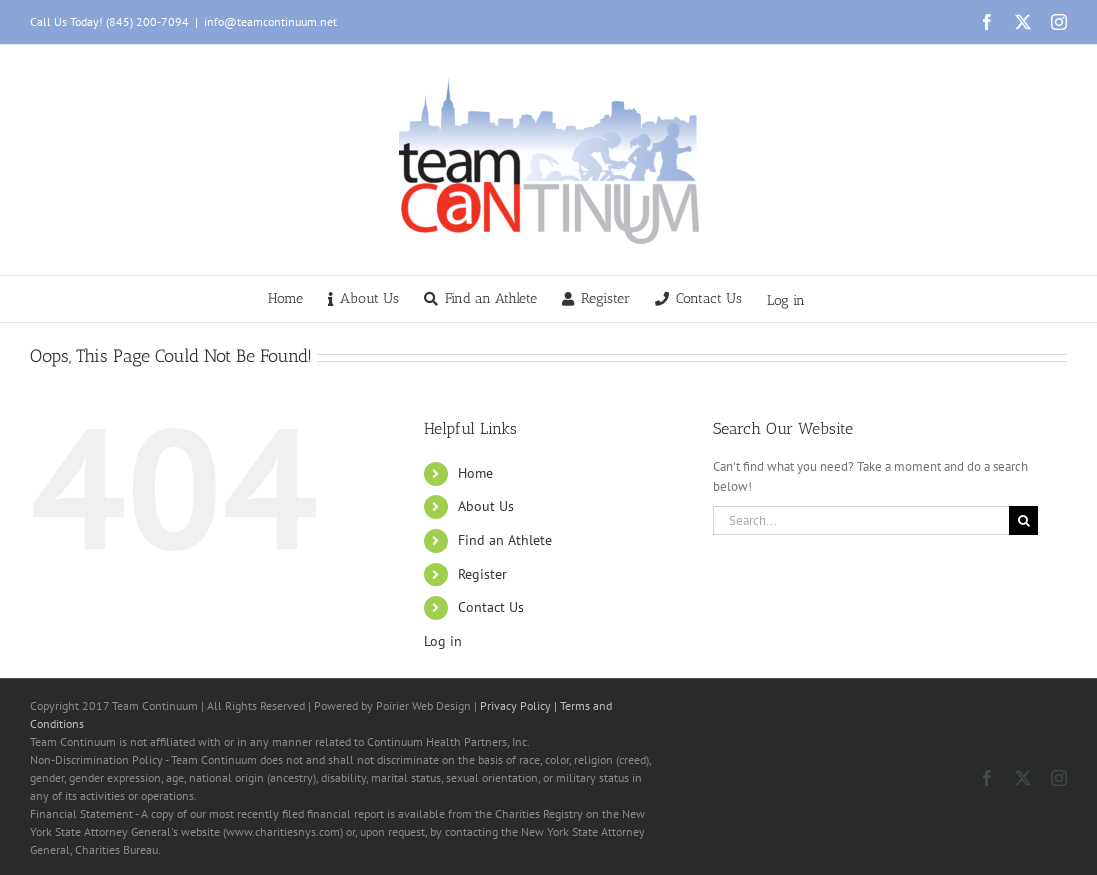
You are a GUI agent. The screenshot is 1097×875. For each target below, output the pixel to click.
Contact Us (491, 607)
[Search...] (861, 520)
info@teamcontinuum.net (270, 21)
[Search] (1023, 520)
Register (482, 574)
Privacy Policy (515, 705)
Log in (786, 300)
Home (475, 473)
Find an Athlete (505, 540)
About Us (486, 506)
